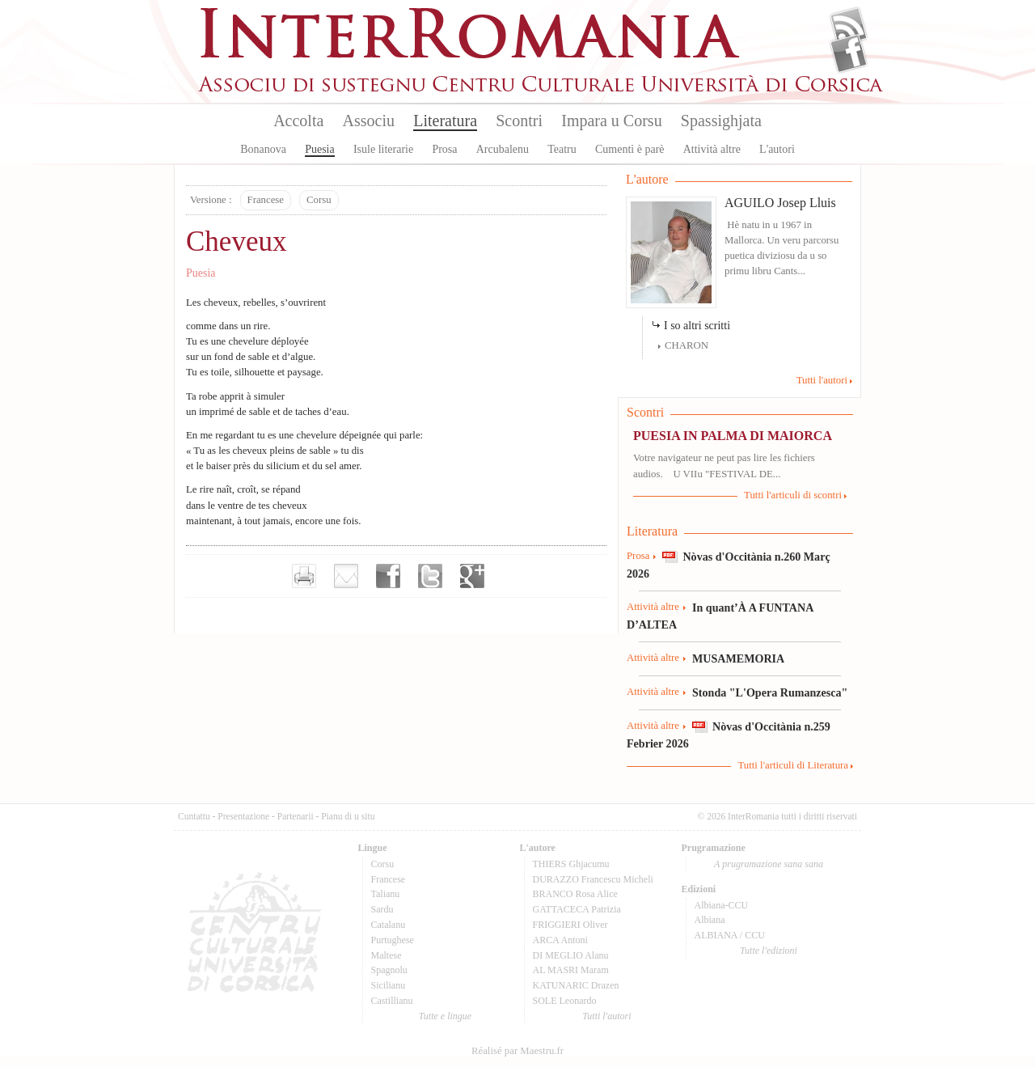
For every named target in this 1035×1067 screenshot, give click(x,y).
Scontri (519, 120)
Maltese (386, 955)
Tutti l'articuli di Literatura (792, 765)
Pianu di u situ (347, 816)
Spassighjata (721, 120)
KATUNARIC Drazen (576, 985)
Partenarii (295, 816)
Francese (265, 199)
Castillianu (392, 1000)
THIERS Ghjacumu (571, 864)
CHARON (686, 345)
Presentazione (243, 816)
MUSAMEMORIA (738, 658)
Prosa (444, 149)
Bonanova (263, 149)
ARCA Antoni (560, 940)
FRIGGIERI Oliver (570, 924)
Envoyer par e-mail (346, 576)
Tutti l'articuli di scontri (793, 495)
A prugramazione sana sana (768, 864)
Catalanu (388, 924)
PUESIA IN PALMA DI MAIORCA (732, 435)
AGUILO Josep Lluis (780, 203)
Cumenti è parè (630, 149)
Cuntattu (194, 816)
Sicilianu (388, 985)
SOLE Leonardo (565, 1000)
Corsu (319, 199)
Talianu (385, 894)
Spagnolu (389, 970)
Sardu (382, 909)
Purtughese (392, 940)
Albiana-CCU (722, 905)
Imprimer (304, 576)
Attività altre (712, 149)
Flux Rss (848, 27)
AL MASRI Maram (571, 970)
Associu (369, 120)
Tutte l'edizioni (768, 950)
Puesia (320, 149)
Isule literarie (383, 149)
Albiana (710, 919)
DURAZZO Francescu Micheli (593, 879)
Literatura (445, 120)
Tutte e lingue (445, 1016)
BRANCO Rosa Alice (575, 894)
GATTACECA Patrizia (577, 909)
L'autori (777, 149)
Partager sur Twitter (430, 576)
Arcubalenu (502, 149)
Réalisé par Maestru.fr (517, 1050)
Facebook (848, 53)
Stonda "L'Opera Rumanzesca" (769, 692)
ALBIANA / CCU (730, 935)
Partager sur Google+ (472, 576)
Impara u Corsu (611, 120)
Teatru (562, 149)
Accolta (298, 120)
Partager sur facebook (388, 576)
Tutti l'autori (821, 380)
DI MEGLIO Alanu (571, 955)
